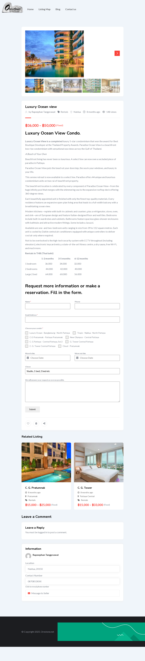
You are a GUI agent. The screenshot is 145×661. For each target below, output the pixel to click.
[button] (117, 53)
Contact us (70, 9)
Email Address (31, 315)
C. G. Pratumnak (35, 487)
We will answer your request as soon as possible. (44, 380)
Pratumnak (32, 495)
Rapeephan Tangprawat (43, 111)
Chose (28, 367)
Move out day (80, 353)
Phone (77, 302)
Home (30, 9)
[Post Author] (28, 555)
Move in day (30, 353)
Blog (58, 9)
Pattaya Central (87, 495)
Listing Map (45, 9)
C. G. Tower (85, 487)
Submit (32, 409)
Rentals (64, 112)
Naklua (77, 111)
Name (28, 302)
